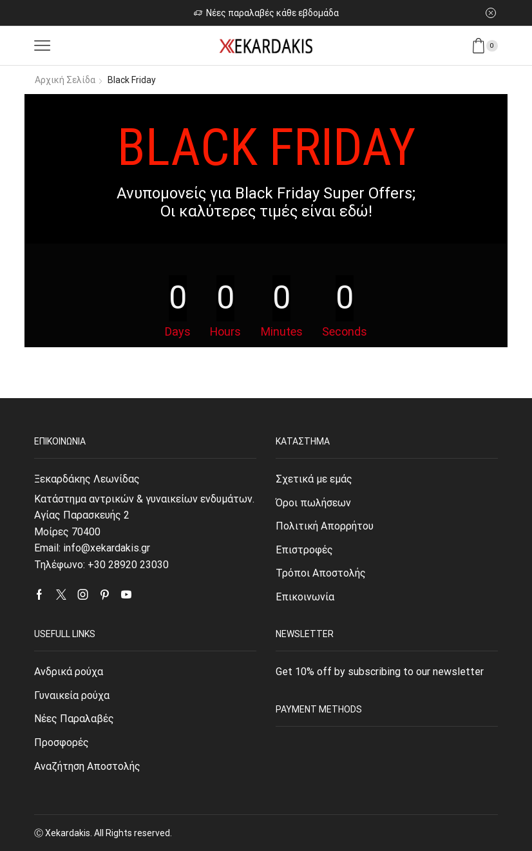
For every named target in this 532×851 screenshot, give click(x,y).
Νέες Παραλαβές (74, 718)
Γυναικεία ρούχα (71, 695)
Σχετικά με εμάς (314, 479)
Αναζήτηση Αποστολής (87, 766)
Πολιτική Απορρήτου (325, 526)
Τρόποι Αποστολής (321, 573)
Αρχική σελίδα (65, 80)
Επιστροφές (304, 550)
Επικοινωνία (305, 597)
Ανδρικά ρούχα (68, 671)
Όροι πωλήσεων (313, 503)
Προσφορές (61, 742)
